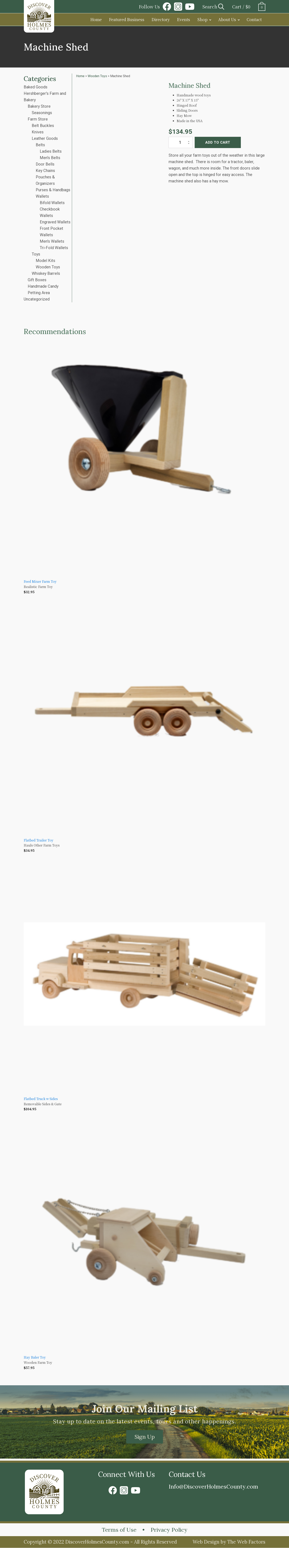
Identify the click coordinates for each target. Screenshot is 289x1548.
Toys (36, 254)
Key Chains (45, 170)
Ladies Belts (51, 151)
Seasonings (42, 112)
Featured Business (126, 19)
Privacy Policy (169, 1529)
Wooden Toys (48, 267)
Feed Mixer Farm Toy (40, 581)
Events (183, 19)
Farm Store (38, 119)
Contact (254, 19)
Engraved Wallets (55, 222)
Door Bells (45, 164)
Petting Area (39, 292)
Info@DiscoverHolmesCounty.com (214, 1486)
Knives (38, 132)
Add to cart (217, 142)
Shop (202, 19)
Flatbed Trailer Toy (38, 840)
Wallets (42, 196)
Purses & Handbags (53, 189)
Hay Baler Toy (35, 1357)
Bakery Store (39, 106)
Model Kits (45, 260)
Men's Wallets (52, 241)
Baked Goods (35, 87)
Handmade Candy (43, 286)
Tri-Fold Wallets (54, 247)
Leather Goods (45, 138)
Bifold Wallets (52, 202)
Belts (40, 144)
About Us (227, 19)
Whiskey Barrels (46, 273)
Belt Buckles (43, 125)
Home (96, 19)
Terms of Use (118, 1529)
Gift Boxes (37, 279)
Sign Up (144, 1436)
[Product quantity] (181, 142)
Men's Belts (50, 157)
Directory (161, 19)
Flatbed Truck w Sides (41, 1098)
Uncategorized (37, 299)
